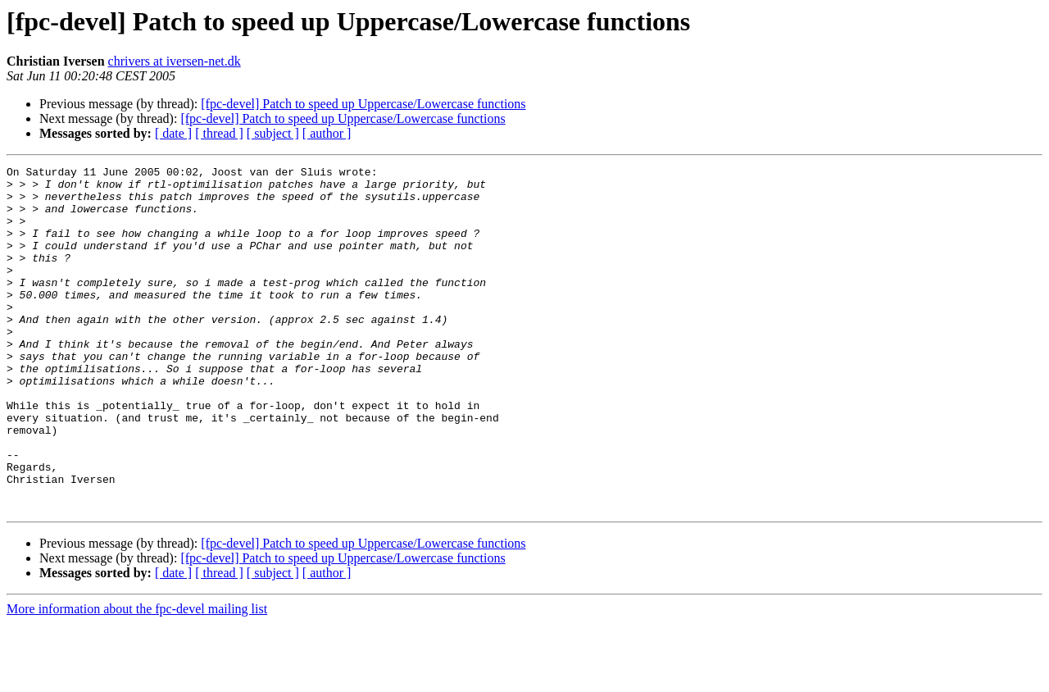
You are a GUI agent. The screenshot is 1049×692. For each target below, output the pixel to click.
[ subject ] (273, 133)
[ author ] (327, 133)
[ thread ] (219, 133)
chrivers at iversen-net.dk (174, 61)
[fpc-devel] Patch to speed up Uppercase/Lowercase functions (363, 104)
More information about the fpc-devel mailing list (137, 678)
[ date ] (173, 133)
